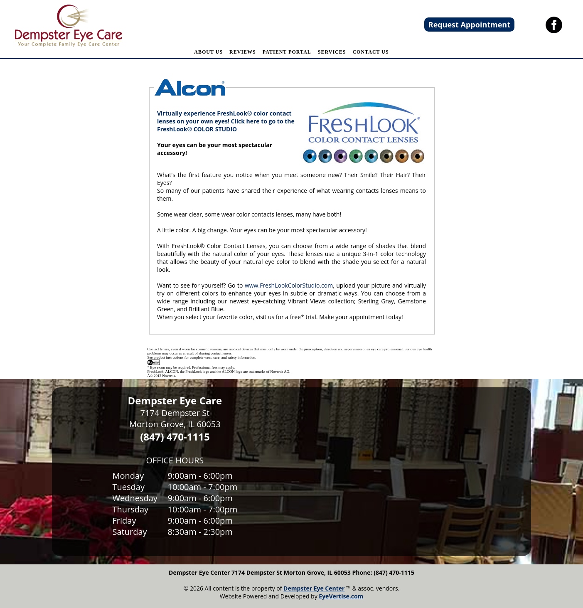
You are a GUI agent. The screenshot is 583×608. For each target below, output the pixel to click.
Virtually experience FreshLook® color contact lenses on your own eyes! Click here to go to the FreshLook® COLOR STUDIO (226, 121)
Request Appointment (469, 25)
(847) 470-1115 (174, 436)
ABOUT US (208, 52)
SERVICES (332, 52)
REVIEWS (242, 52)
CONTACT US (370, 52)
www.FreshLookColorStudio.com (289, 285)
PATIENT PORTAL (287, 52)
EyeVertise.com (341, 596)
